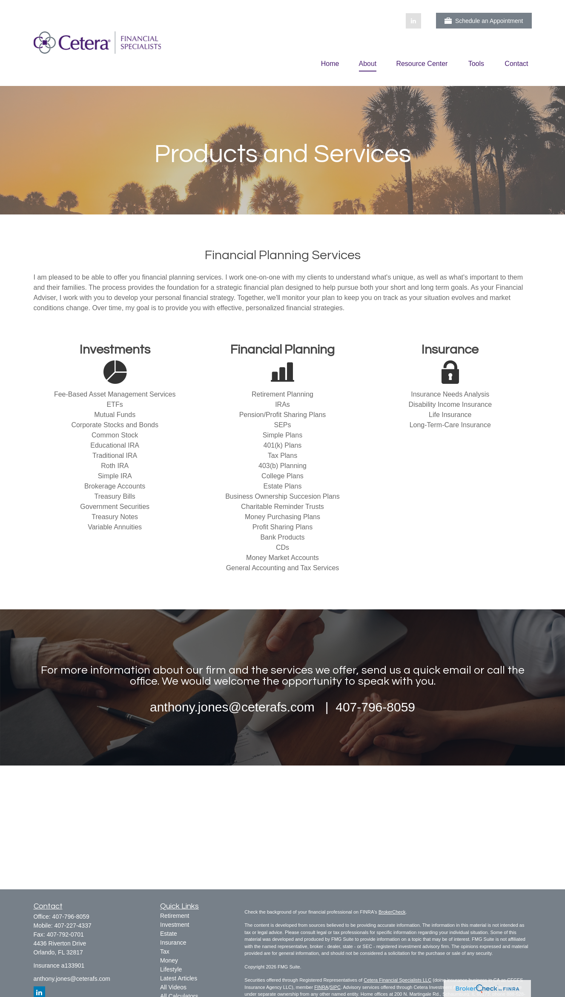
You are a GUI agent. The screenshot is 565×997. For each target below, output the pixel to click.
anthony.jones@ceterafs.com (72, 978)
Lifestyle (171, 969)
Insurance (173, 942)
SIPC (335, 987)
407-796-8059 (70, 916)
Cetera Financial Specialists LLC (397, 980)
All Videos (173, 987)
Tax (164, 951)
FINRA (321, 987)
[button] (330, 63)
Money (169, 960)
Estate (168, 933)
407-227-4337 (73, 925)
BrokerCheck (392, 911)
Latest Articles (178, 978)
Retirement (174, 915)
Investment (174, 924)
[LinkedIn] (413, 21)
